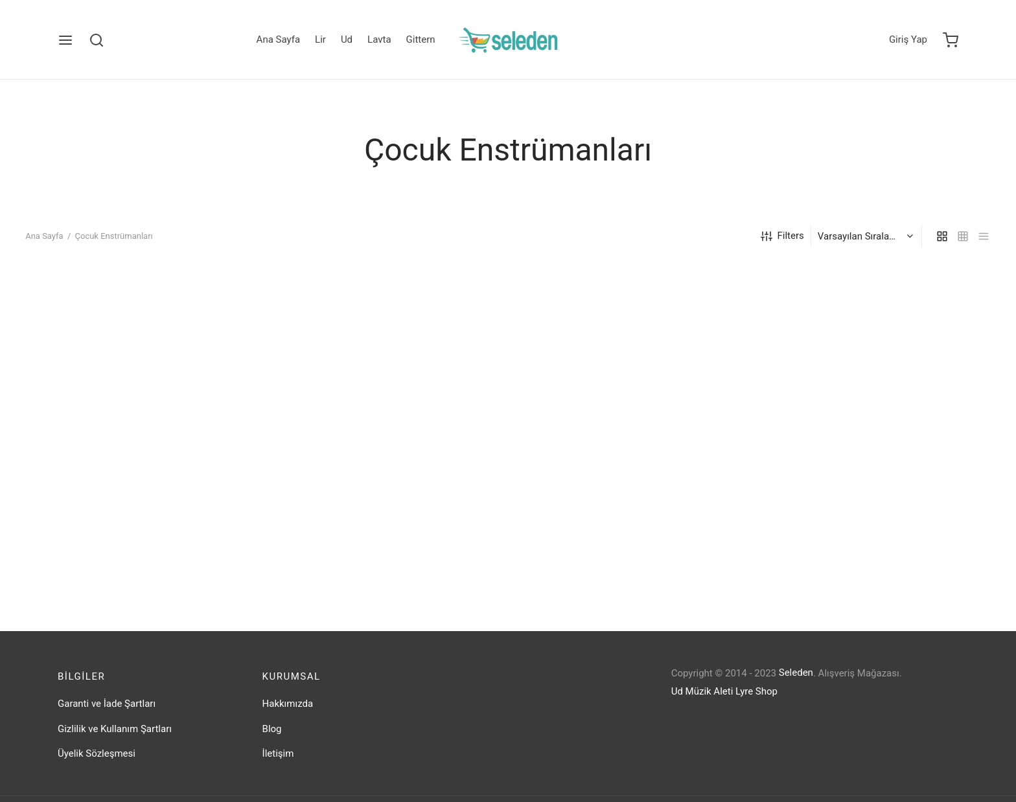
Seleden (796, 672)
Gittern (420, 39)
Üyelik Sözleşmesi (96, 753)
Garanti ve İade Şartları (107, 703)
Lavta (379, 39)
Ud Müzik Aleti (702, 691)
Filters (782, 236)
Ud (346, 39)
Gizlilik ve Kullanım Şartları (115, 729)
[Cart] (950, 40)
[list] (983, 236)
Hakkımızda (288, 703)
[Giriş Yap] (908, 40)
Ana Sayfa (278, 39)
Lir (320, 39)
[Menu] (65, 40)
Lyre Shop (756, 691)
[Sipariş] (868, 236)
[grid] (942, 236)
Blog (272, 729)
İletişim (278, 753)
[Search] (96, 40)
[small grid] (963, 236)
